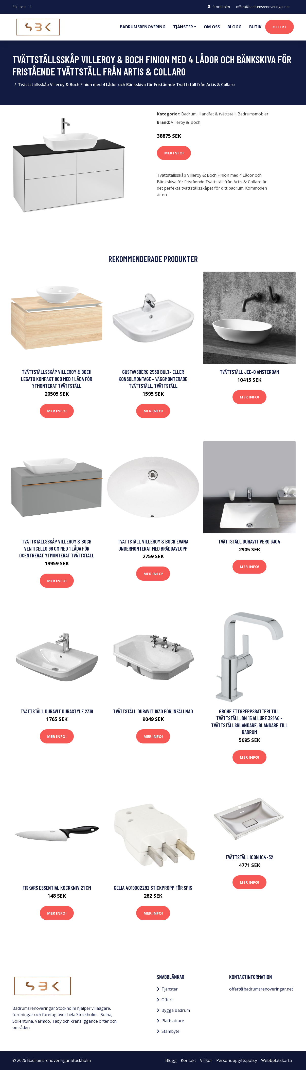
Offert (279, 26)
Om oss (212, 27)
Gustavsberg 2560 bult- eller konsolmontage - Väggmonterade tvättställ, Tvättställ (153, 379)
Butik (255, 27)
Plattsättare (172, 1020)
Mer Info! (174, 152)
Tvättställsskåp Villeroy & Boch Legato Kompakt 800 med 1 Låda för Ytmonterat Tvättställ (56, 379)
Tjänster (169, 989)
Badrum (188, 114)
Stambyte (170, 1031)
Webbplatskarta (276, 1060)
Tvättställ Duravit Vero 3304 (249, 541)
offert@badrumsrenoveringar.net (263, 6)
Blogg (234, 27)
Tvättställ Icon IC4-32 (249, 857)
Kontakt (188, 1060)
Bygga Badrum (175, 1010)
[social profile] (30, 7)
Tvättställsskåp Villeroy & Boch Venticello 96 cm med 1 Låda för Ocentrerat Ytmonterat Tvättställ (56, 548)
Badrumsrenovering (143, 27)
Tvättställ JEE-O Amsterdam (249, 372)
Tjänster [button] (183, 27)
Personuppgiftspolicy (236, 1060)
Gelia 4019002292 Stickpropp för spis (153, 887)
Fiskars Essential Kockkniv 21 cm (57, 887)
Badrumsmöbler (253, 114)
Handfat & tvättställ (217, 114)
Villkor (206, 1060)
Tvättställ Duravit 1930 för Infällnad (153, 711)
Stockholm (221, 6)
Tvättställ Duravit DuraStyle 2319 (57, 711)
